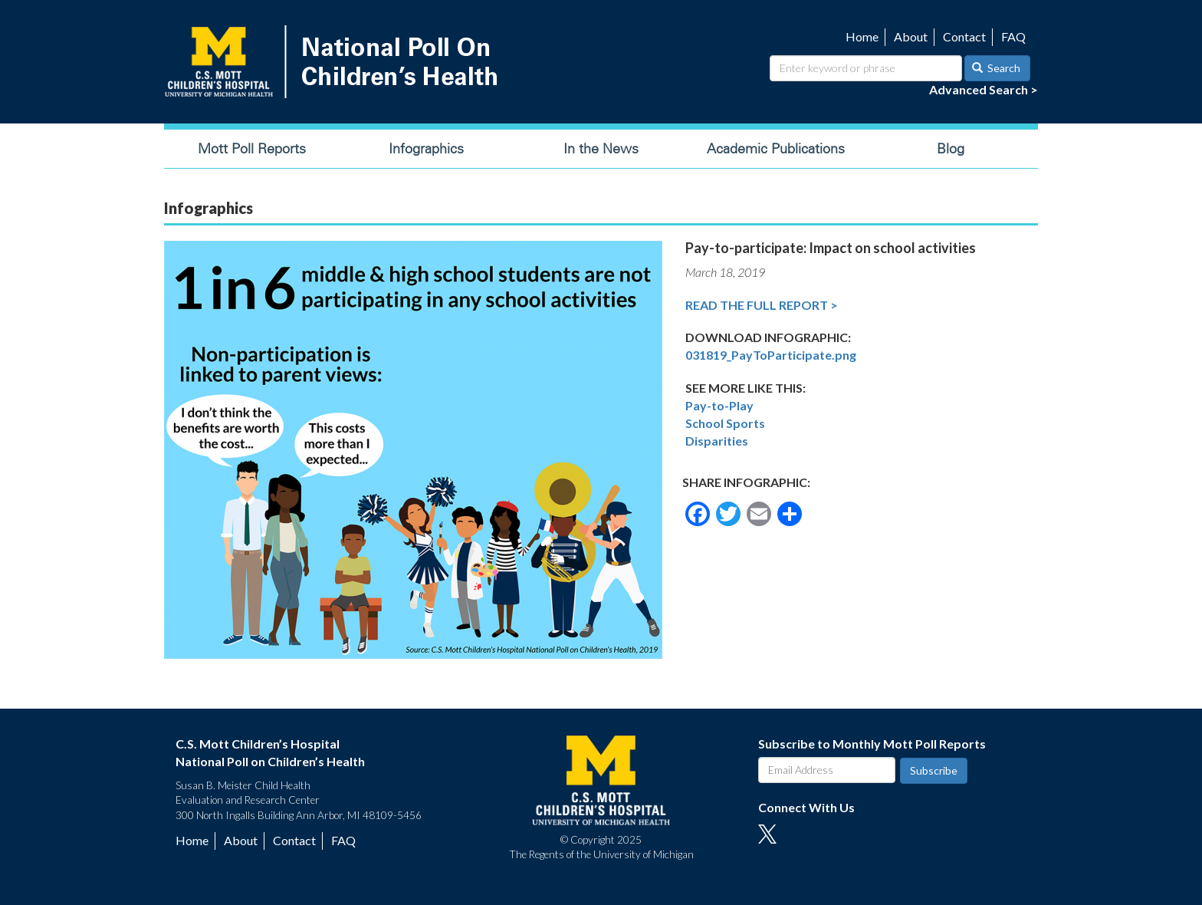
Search (996, 67)
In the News (601, 148)
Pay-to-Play (719, 405)
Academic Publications (776, 148)
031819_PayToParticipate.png (770, 354)
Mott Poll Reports (252, 148)
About (911, 36)
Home (862, 36)
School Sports (725, 423)
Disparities (716, 440)
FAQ (1013, 36)
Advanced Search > (983, 89)
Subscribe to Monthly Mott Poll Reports (872, 743)
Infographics (426, 148)
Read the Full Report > (761, 305)
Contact (964, 36)
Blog (950, 148)
